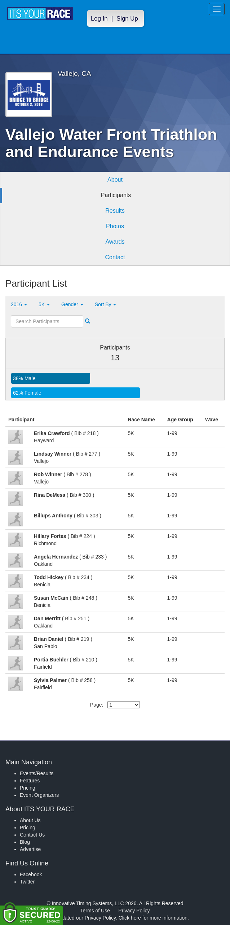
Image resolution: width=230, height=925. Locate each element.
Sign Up (127, 18)
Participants (116, 195)
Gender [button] (72, 304)
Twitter (27, 882)
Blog (25, 842)
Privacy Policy (134, 910)
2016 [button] (19, 304)
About (115, 180)
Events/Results (36, 773)
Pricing (27, 788)
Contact (115, 257)
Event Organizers (39, 795)
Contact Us (32, 835)
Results (114, 211)
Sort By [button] (105, 304)
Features (30, 780)
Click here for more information (153, 918)
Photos (115, 226)
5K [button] (44, 304)
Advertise (30, 849)
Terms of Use (95, 910)
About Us (30, 820)
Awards (114, 242)
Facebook (31, 874)
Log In (99, 18)
